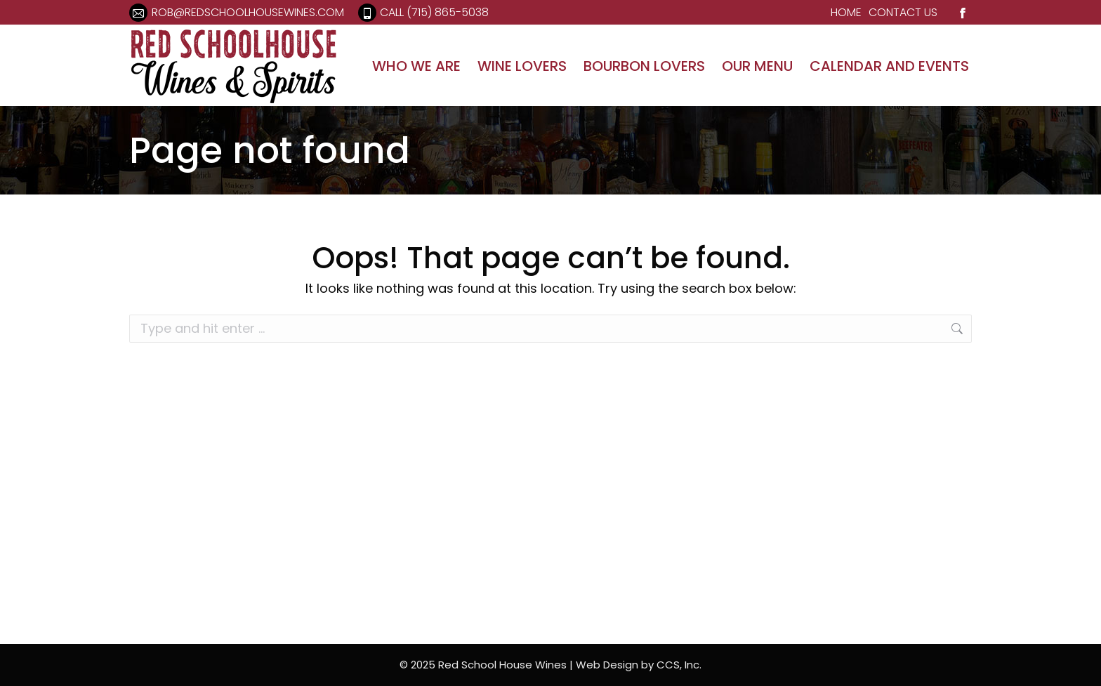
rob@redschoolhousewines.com (236, 13)
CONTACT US (903, 12)
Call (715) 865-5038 (423, 13)
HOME (846, 12)
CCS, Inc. (679, 664)
